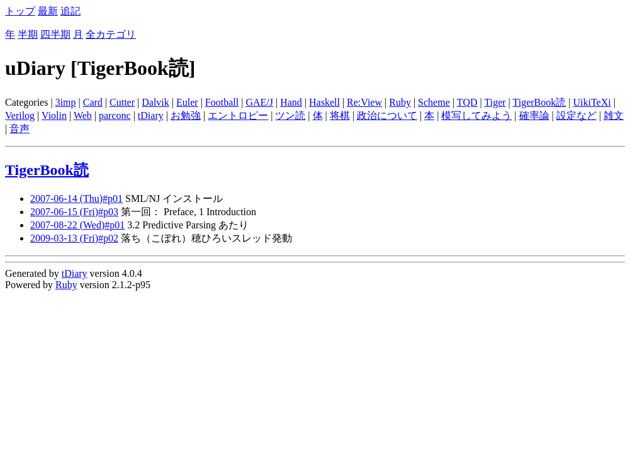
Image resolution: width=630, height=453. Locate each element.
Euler (187, 102)
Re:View (364, 102)
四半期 (55, 34)
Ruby (400, 102)
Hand (291, 102)
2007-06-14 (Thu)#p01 (76, 198)
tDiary (151, 115)
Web (83, 115)
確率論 (534, 115)
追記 (70, 11)
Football (222, 102)
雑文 (614, 115)
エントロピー (238, 115)
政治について (387, 115)
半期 (28, 34)
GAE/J (259, 102)
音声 (19, 128)
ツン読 (290, 115)
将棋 (340, 115)
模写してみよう (476, 115)
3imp (65, 102)
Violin (54, 115)
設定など (576, 115)
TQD (467, 102)
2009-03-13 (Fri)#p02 (74, 238)
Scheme (434, 102)
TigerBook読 (539, 102)
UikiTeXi (591, 102)
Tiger (494, 102)
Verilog (20, 115)
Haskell (324, 102)
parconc (115, 115)
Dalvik (155, 102)
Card (93, 102)
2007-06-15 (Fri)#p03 (74, 211)
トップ (20, 11)
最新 (48, 11)
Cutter (122, 102)
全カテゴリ (111, 34)
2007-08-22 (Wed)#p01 (77, 225)
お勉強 (186, 115)
